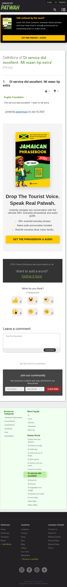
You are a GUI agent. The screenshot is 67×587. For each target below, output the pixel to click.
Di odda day (32, 449)
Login (49, 2)
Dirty (6, 432)
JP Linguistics (38, 581)
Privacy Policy (53, 540)
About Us (52, 533)
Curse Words (10, 421)
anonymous (21, 111)
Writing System (54, 537)
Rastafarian (9, 436)
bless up (31, 430)
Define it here (32, 276)
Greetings (8, 429)
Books (3, 540)
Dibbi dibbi (32, 501)
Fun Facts (25, 552)
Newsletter (25, 555)
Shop (23, 537)
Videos (24, 548)
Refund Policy (53, 544)
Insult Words (9, 425)
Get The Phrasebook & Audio (32, 239)
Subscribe (52, 389)
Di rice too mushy (34, 469)
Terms (50, 548)
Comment (49, 350)
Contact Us (52, 529)
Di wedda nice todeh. (36, 494)
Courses (24, 533)
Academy (25, 529)
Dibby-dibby (32, 505)
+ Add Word (6, 544)
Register (62, 2)
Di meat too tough (35, 446)
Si (28, 415)
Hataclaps (32, 426)
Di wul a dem (33, 498)
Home (3, 529)
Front (30, 419)
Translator (5, 537)
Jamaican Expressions (13, 417)
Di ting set (32, 484)
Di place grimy (33, 459)
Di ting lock (32, 480)
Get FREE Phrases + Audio (34, 38)
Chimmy (31, 423)
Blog (23, 544)
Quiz (23, 540)
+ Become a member (29, 559)
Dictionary (5, 533)
